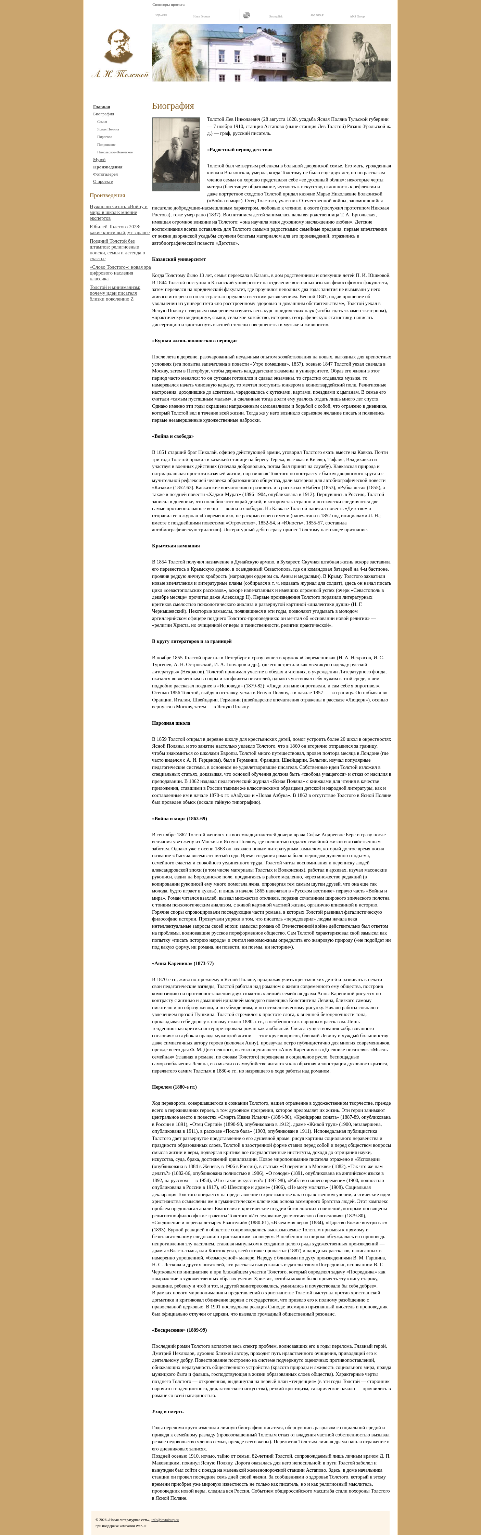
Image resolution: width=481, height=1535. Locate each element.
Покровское (106, 145)
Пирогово (104, 137)
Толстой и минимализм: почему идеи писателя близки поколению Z (115, 293)
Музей (99, 159)
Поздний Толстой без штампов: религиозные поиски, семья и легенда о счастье (117, 249)
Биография (103, 113)
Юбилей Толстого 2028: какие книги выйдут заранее (120, 229)
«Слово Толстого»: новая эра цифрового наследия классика (120, 272)
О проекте (103, 181)
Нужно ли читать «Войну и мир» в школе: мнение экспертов (119, 212)
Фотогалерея (105, 174)
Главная (101, 106)
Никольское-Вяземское (115, 152)
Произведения (108, 166)
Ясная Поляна (108, 129)
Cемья (102, 122)
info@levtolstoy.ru (165, 1520)
